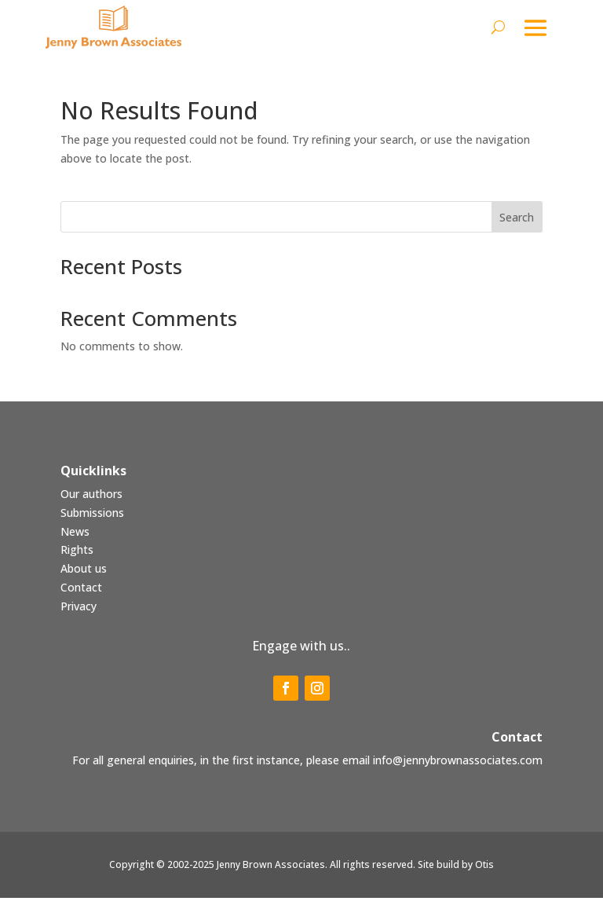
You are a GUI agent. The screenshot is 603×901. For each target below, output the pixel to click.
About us (83, 571)
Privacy (78, 608)
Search (516, 219)
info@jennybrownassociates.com (458, 762)
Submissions (92, 514)
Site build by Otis (456, 867)
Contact (81, 590)
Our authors (91, 496)
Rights (76, 552)
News (75, 533)
